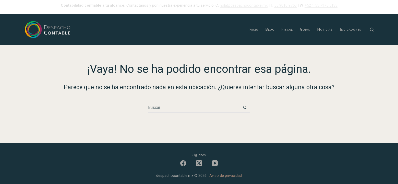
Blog (270, 29)
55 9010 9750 (285, 5)
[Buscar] (372, 29)
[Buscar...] (194, 107)
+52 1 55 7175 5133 (321, 5)
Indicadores (350, 29)
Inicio (253, 29)
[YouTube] (215, 163)
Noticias (325, 29)
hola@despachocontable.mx (244, 5)
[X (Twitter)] (199, 163)
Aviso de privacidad (225, 175)
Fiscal (287, 29)
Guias (305, 29)
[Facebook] (183, 163)
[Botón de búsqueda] (245, 107)
